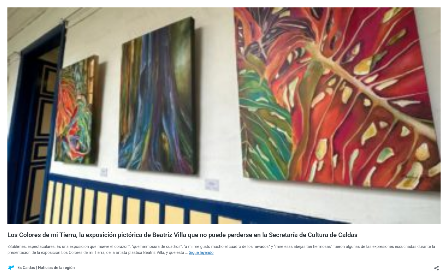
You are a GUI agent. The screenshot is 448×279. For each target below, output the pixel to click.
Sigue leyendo (201, 252)
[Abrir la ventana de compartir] (437, 266)
